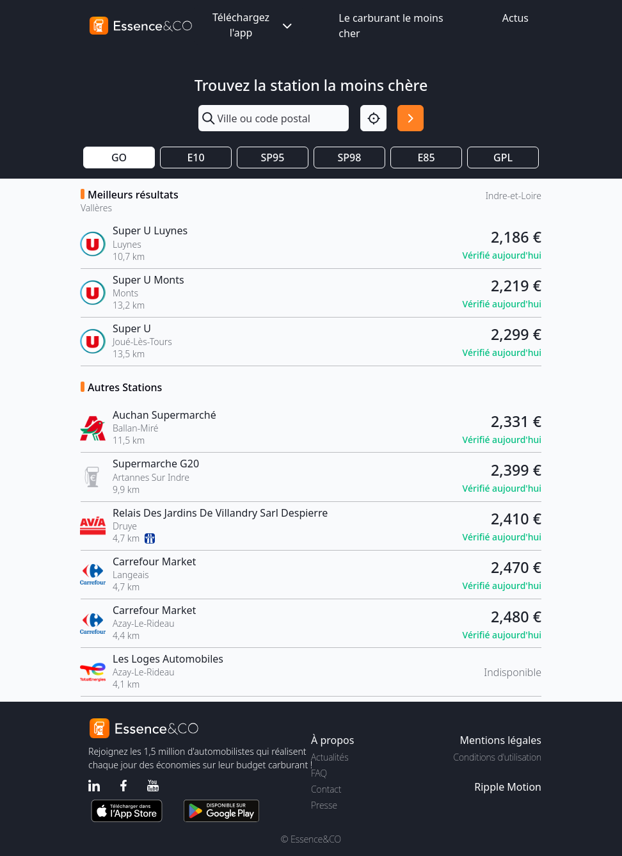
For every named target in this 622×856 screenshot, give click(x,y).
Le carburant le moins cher (391, 25)
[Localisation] (373, 118)
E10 (195, 157)
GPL (503, 157)
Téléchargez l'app (253, 25)
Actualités (330, 757)
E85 (426, 157)
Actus (515, 18)
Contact (326, 789)
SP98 (350, 157)
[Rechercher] (410, 118)
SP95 (273, 157)
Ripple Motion (507, 787)
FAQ (319, 773)
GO (119, 157)
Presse (324, 805)
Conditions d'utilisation (497, 757)
